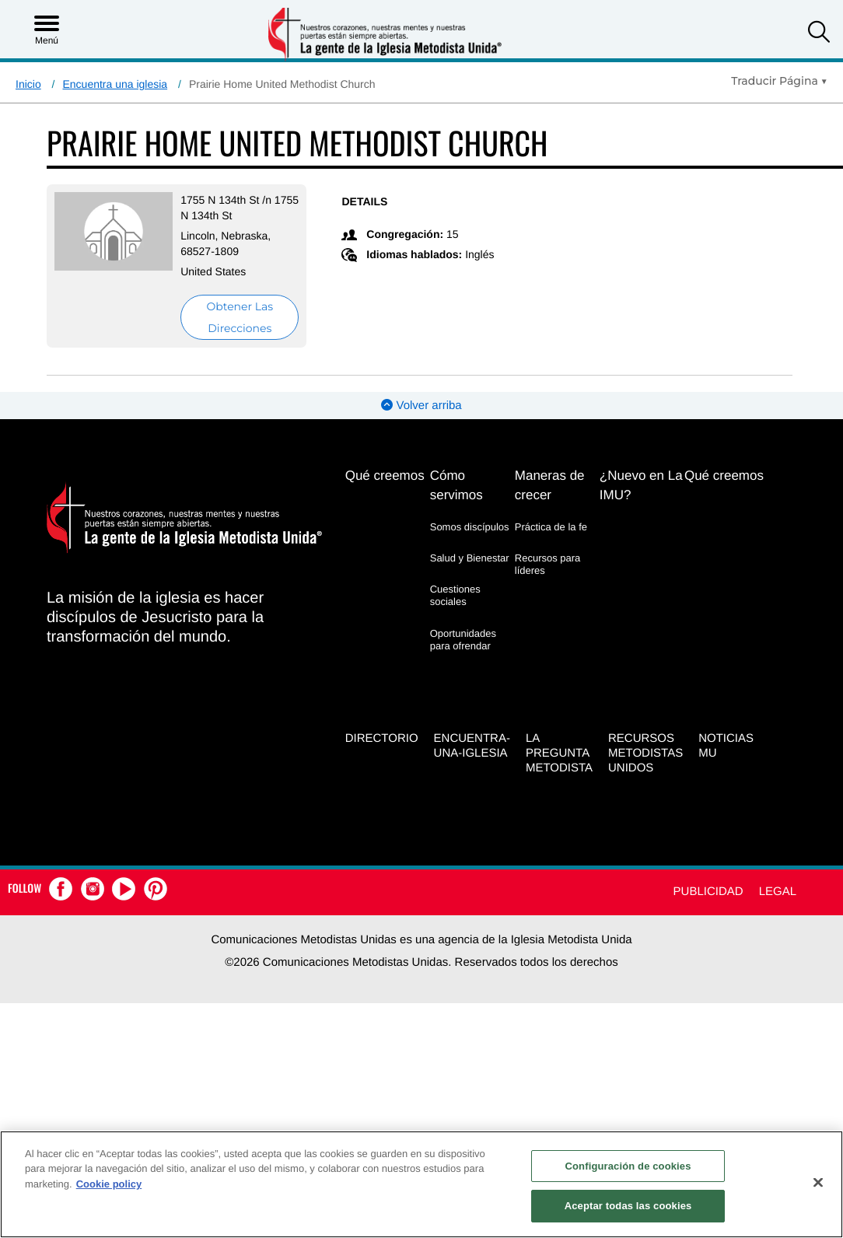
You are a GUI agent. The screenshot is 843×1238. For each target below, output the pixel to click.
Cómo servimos (456, 485)
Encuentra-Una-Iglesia (472, 746)
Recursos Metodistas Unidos (645, 753)
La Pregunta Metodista (559, 753)
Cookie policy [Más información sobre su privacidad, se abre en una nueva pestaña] (109, 1184)
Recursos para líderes (548, 564)
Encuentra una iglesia (114, 84)
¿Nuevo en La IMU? (641, 485)
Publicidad (708, 891)
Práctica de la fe (551, 527)
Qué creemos (385, 475)
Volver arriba (421, 405)
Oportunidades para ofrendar (463, 640)
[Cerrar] (818, 1182)
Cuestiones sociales (455, 595)
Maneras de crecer (550, 485)
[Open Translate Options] (779, 81)
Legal (777, 891)
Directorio (381, 738)
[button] (819, 34)
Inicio (28, 84)
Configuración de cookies (628, 1166)
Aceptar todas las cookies (628, 1206)
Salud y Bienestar (469, 558)
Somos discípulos (469, 527)
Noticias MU (726, 746)
